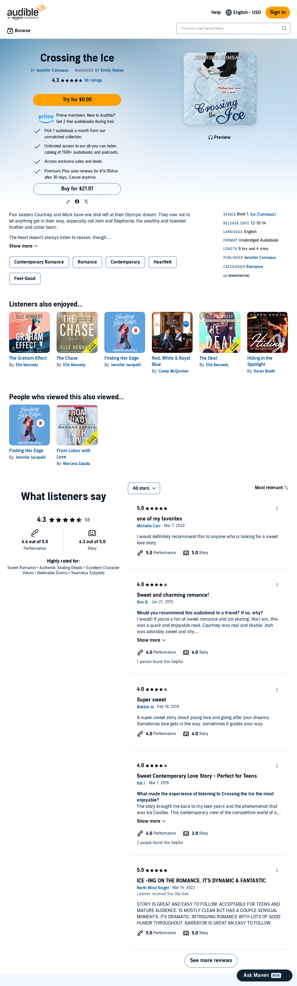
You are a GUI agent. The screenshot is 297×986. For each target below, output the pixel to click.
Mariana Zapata (76, 463)
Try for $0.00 (77, 100)
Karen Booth (264, 371)
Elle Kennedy (27, 365)
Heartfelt (163, 262)
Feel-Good (25, 278)
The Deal (208, 358)
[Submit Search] (285, 28)
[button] (68, 201)
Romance (87, 262)
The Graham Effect (28, 358)
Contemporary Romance (39, 262)
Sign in (278, 12)
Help (216, 12)
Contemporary (125, 262)
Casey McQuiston (173, 371)
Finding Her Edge (121, 358)
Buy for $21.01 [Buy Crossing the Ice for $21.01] (77, 189)
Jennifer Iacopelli (126, 365)
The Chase (67, 358)
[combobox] (233, 28)
